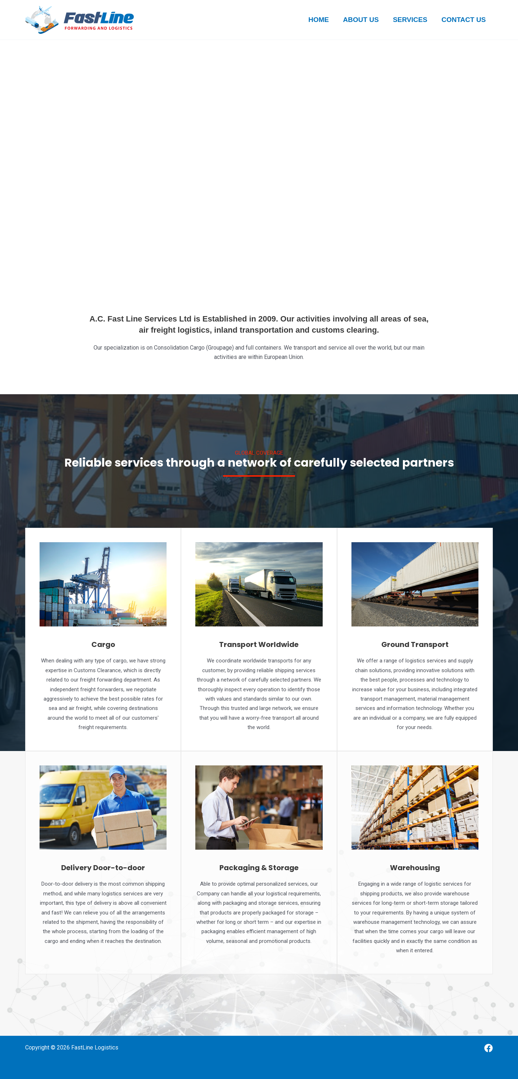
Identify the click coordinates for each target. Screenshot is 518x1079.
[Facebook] (488, 1048)
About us (362, 19)
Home (320, 19)
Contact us (464, 19)
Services (411, 19)
